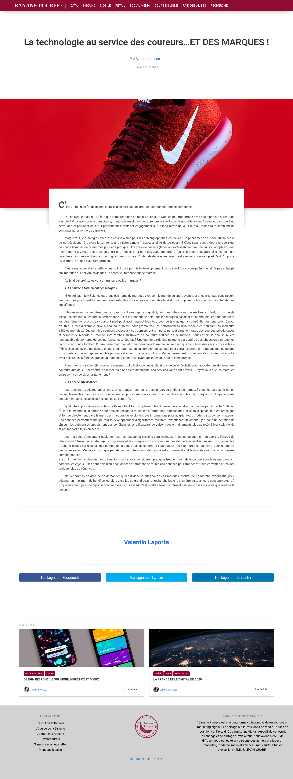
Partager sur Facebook (60, 577)
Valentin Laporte (150, 58)
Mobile (105, 5)
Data (74, 5)
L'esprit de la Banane (50, 723)
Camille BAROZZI (38, 689)
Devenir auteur (50, 739)
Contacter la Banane (50, 734)
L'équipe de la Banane (50, 728)
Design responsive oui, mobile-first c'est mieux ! (62, 679)
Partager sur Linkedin (233, 577)
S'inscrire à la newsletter (50, 744)
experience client (33, 673)
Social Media (140, 5)
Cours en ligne (166, 5)
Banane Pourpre (141, 759)
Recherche (219, 5)
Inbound (89, 5)
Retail (120, 5)
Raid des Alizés (194, 5)
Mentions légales (50, 750)
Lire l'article (131, 689)
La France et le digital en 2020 (177, 679)
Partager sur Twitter (146, 577)
